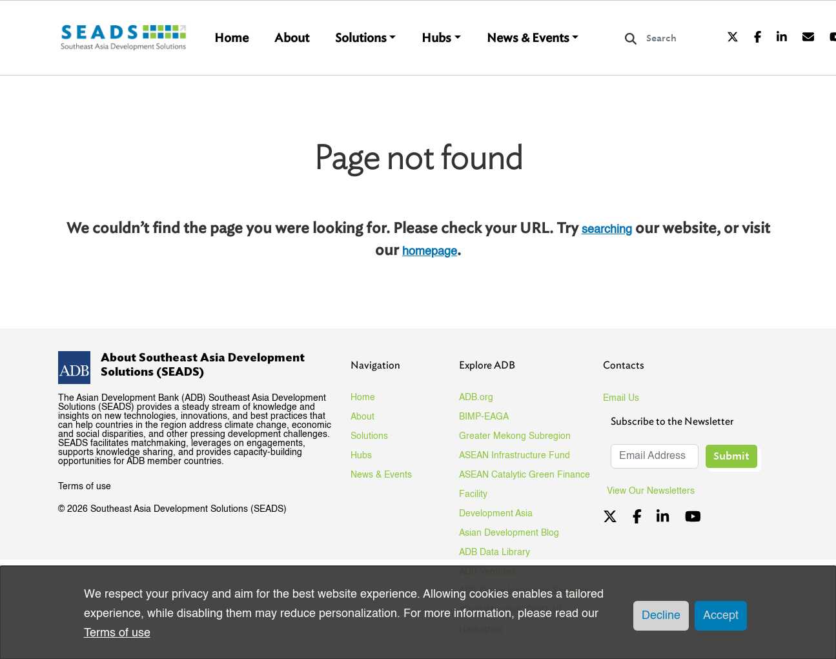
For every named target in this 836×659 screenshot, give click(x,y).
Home (231, 38)
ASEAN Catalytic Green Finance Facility (524, 485)
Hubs (436, 38)
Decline (661, 616)
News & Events (528, 38)
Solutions (361, 38)
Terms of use (84, 486)
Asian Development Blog (509, 533)
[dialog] (418, 612)
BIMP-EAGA (484, 416)
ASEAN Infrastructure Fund (514, 455)
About (291, 38)
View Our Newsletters (656, 491)
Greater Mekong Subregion (515, 436)
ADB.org (476, 397)
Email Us (621, 398)
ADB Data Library (494, 552)
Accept (721, 616)
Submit (731, 456)
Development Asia (496, 513)
